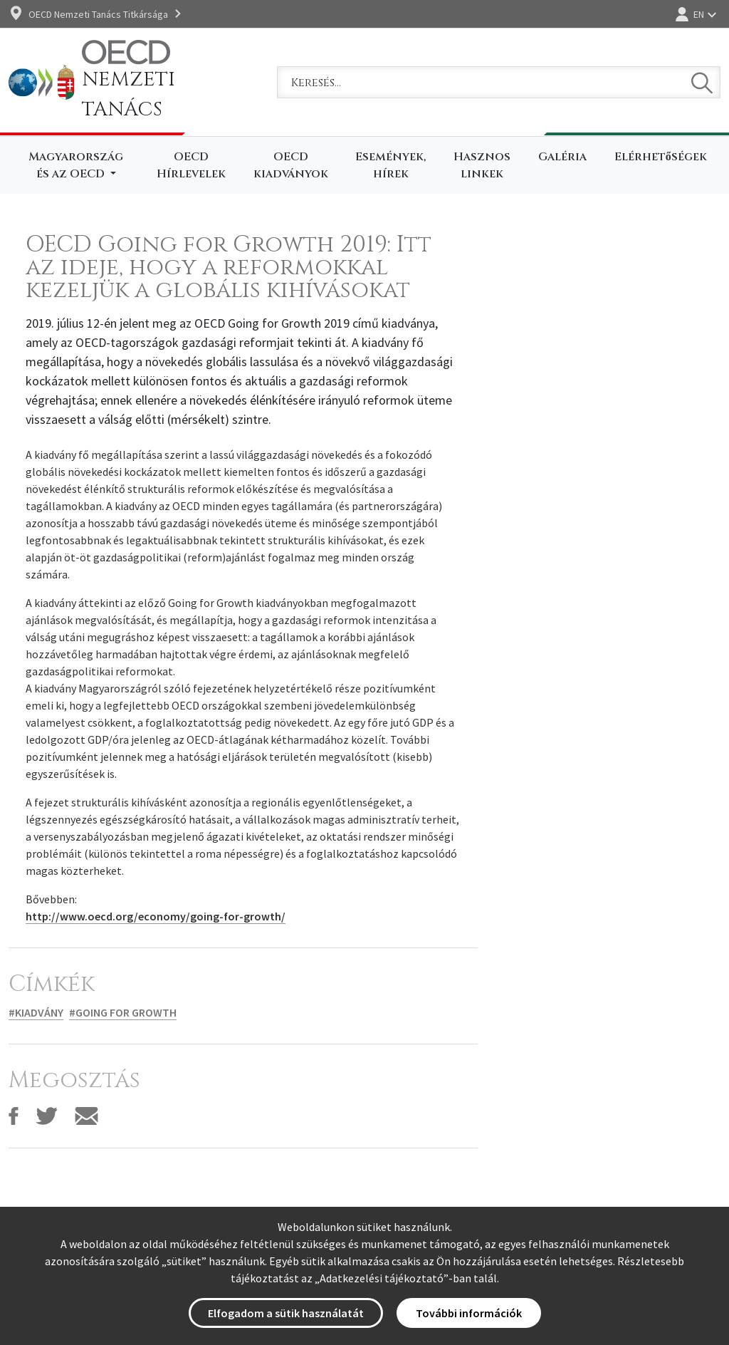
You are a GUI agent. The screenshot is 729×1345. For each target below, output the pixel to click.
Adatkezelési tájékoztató (382, 1278)
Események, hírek (390, 165)
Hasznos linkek (481, 165)
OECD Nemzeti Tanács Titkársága (98, 14)
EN (698, 14)
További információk (469, 1313)
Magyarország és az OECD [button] (75, 165)
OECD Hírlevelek (191, 165)
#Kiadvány (36, 1012)
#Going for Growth (123, 1012)
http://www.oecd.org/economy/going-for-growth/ (155, 916)
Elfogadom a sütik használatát (286, 1313)
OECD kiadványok (290, 165)
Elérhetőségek (660, 157)
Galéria (562, 157)
